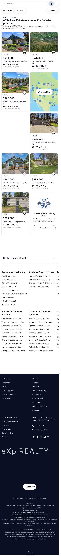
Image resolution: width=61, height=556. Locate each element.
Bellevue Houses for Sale (12, 333)
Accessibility (36, 410)
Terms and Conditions (9, 417)
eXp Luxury (36, 402)
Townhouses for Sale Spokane (42, 283)
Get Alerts (53, 10)
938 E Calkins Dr (8, 297)
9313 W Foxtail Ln (8, 286)
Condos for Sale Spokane (39, 279)
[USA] (3, 17)
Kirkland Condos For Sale (39, 343)
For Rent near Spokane (38, 286)
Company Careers (8, 394)
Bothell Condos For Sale (39, 347)
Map (30, 552)
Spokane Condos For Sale (39, 325)
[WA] (7, 17)
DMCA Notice (29, 503)
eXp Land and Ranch (39, 406)
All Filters (7, 10)
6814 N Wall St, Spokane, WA (43, 183)
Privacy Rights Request (10, 421)
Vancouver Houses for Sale (12, 322)
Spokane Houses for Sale (12, 325)
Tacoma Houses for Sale (11, 329)
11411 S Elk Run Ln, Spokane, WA (42, 62)
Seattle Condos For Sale (39, 318)
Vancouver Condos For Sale (40, 322)
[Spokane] (13, 17)
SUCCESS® (36, 386)
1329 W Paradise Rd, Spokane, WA (14, 103)
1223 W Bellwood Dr (9, 290)
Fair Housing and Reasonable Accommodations (30, 508)
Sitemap (5, 437)
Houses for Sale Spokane (39, 276)
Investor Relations (8, 390)
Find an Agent (6, 383)
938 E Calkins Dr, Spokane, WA (14, 221)
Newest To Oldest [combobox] (22, 10)
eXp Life (35, 379)
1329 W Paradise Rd (9, 283)
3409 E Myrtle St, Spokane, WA (15, 61)
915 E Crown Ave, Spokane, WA (15, 183)
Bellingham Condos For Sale (41, 350)
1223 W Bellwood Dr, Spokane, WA (43, 143)
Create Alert (44, 228)
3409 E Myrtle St (8, 276)
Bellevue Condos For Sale (39, 333)
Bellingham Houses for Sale (13, 350)
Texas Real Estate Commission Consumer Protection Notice (29, 517)
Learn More (30, 525)
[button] (29, 258)
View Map (44, 92)
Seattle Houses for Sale (11, 318)
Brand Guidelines (8, 433)
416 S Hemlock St (8, 301)
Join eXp (5, 386)
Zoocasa (35, 383)
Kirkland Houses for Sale (11, 343)
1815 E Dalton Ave (8, 304)
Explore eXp (6, 379)
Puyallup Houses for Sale (12, 336)
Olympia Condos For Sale (39, 340)
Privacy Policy (6, 425)
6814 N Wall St (21, 294)
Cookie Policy (6, 429)
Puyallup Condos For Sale (40, 336)
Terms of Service (46, 505)
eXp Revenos (36, 394)
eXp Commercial (38, 398)
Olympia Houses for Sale (11, 340)
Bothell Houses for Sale (11, 347)
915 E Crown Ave (8, 294)
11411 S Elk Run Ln (8, 279)
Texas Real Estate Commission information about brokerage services (29, 515)
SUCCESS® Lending (39, 390)
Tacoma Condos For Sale (39, 329)
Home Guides (6, 398)
